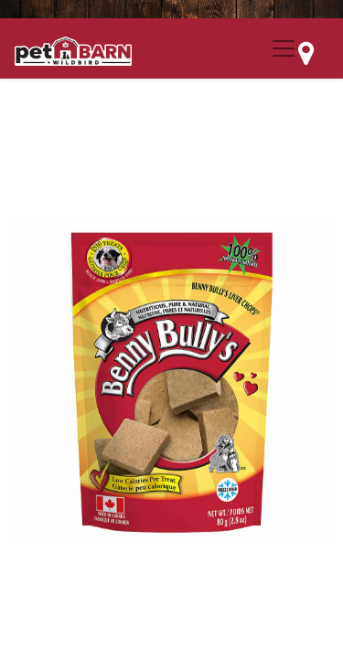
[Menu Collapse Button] (283, 48)
